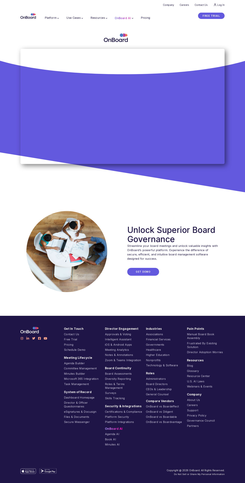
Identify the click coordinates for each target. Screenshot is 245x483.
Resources (195, 360)
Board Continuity (117, 368)
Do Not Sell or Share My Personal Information (201, 470)
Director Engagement (121, 328)
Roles (150, 373)
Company (194, 394)
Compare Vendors (159, 401)
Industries (153, 328)
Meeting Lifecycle (77, 357)
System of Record (77, 392)
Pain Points (195, 328)
